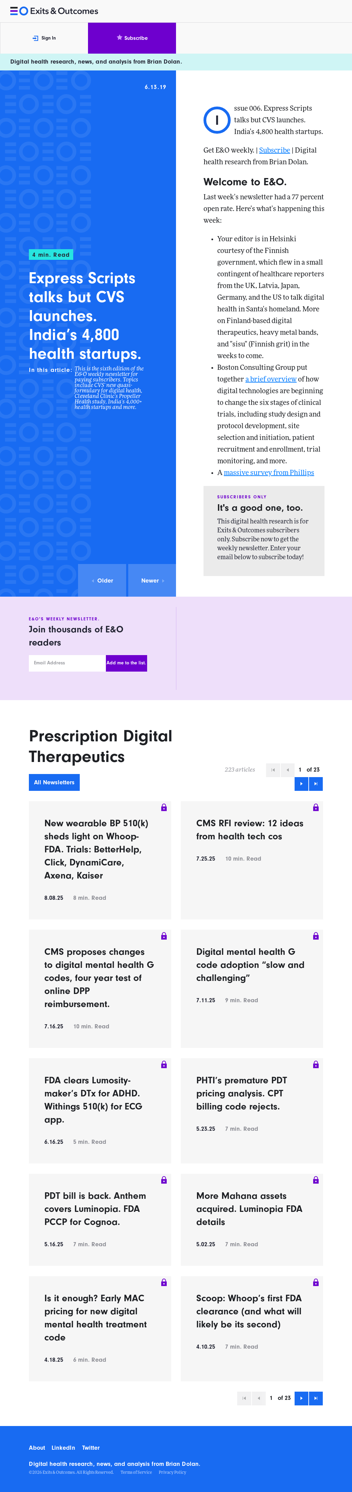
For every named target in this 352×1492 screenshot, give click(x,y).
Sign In (44, 38)
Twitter (91, 1447)
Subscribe (132, 38)
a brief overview (271, 379)
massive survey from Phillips (269, 473)
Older (102, 580)
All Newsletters (54, 782)
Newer (153, 580)
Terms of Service (136, 1473)
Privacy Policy (172, 1473)
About (37, 1447)
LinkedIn (63, 1447)
